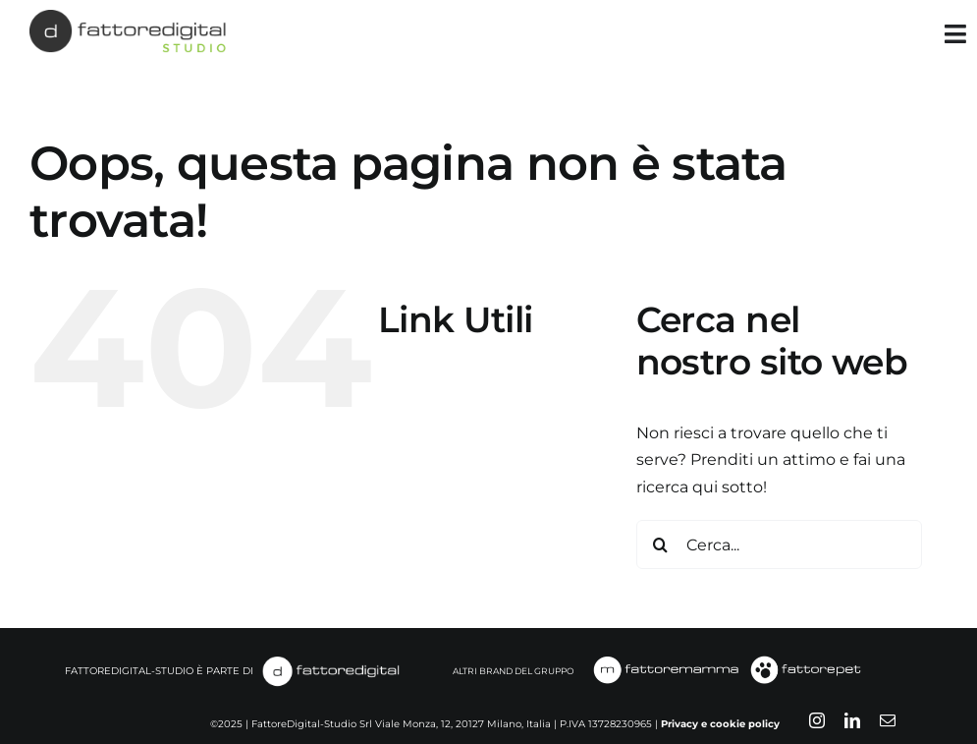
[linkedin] (852, 720)
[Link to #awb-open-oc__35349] (955, 34)
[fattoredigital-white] (331, 661)
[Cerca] (660, 544)
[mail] (888, 720)
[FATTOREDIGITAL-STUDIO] (127, 17)
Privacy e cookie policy (720, 723)
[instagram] (817, 720)
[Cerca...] (779, 544)
